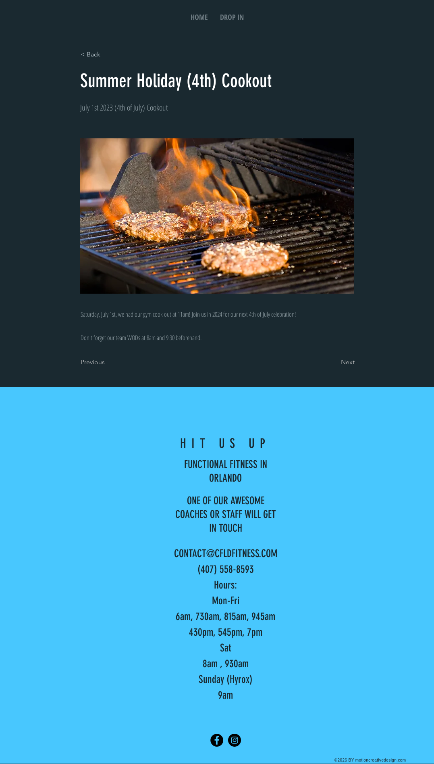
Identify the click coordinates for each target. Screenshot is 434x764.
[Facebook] (216, 740)
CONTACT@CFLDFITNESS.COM (225, 553)
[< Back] (107, 54)
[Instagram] (234, 740)
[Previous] (107, 362)
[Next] (334, 362)
